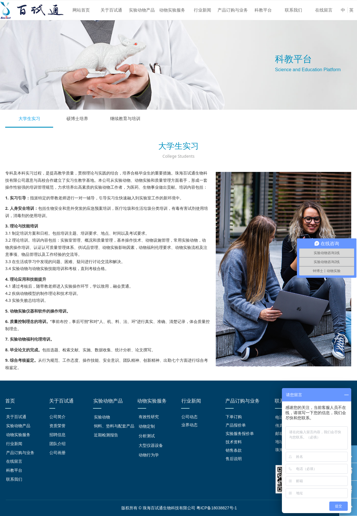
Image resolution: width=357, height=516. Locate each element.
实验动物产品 (142, 10)
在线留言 (323, 10)
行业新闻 (202, 10)
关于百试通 (111, 10)
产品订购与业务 (232, 10)
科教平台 (263, 10)
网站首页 (81, 10)
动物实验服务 (172, 10)
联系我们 (293, 10)
